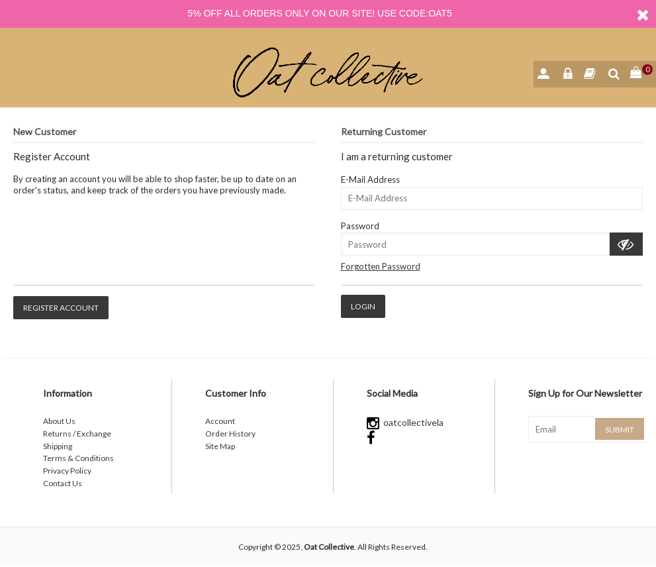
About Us (59, 421)
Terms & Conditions (78, 458)
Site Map (220, 446)
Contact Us (62, 483)
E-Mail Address (370, 179)
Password (360, 226)
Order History (230, 433)
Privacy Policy (67, 471)
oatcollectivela (405, 422)
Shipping (57, 446)
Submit (619, 430)
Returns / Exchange (77, 433)
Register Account (61, 308)
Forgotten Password (380, 266)
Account (220, 421)
